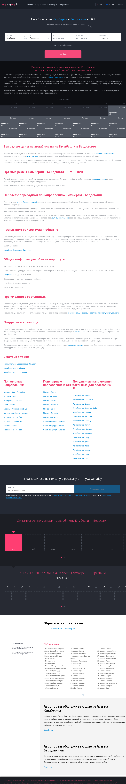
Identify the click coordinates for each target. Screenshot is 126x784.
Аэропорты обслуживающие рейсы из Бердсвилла (22, 653)
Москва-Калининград (108, 658)
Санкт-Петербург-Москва (54, 651)
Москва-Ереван (78, 651)
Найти (63, 54)
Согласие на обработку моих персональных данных (72, 495)
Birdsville (48, 767)
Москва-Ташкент (106, 678)
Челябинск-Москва (107, 673)
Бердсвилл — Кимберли (63, 628)
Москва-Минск (78, 686)
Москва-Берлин (105, 649)
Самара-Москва (79, 683)
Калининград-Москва (108, 666)
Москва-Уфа (77, 671)
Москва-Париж (78, 649)
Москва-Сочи (50, 661)
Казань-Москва (78, 681)
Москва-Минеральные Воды (55, 666)
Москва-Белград (106, 686)
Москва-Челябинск (107, 668)
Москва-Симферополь (53, 654)
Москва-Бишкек (106, 681)
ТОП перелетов (17, 644)
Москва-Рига (77, 663)
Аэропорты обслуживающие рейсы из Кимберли (22, 648)
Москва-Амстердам (107, 663)
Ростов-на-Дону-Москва (55, 678)
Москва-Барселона (107, 656)
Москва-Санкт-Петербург (54, 649)
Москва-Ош (104, 688)
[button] (61, 557)
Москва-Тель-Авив (80, 661)
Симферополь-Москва (53, 656)
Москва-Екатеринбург (54, 681)
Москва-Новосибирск (108, 651)
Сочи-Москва (50, 658)
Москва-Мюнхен (52, 688)
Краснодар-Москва (53, 673)
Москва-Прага (105, 661)
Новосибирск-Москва (108, 654)
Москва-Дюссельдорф (108, 683)
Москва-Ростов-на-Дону (55, 676)
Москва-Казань (78, 673)
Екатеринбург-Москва (54, 683)
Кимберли (48, 730)
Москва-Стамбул (52, 686)
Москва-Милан (105, 671)
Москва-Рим (77, 676)
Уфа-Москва (77, 688)
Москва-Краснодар (53, 671)
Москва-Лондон (79, 668)
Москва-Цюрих (105, 676)
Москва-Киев (50, 663)
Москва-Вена (78, 666)
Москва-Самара (79, 678)
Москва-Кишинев (79, 654)
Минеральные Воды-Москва (55, 668)
